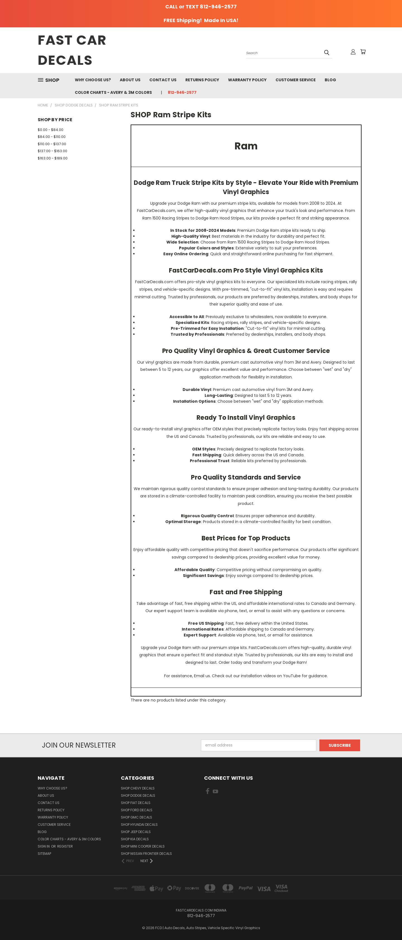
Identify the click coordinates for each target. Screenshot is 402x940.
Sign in (44, 846)
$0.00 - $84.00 (50, 129)
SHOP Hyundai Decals (139, 824)
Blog (330, 80)
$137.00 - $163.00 (52, 151)
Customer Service (296, 80)
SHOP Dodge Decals (138, 795)
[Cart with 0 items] (363, 51)
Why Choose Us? (93, 80)
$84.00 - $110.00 (52, 136)
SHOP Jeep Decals (136, 831)
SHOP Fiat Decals (135, 802)
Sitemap (44, 853)
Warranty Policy (247, 80)
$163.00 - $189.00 (53, 158)
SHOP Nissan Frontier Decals (146, 853)
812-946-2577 (182, 92)
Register (65, 846)
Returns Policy (202, 80)
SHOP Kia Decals (135, 839)
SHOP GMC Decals (136, 817)
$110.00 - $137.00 (52, 144)
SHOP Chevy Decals (138, 788)
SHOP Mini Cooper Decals (143, 846)
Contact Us (162, 80)
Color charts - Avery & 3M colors (113, 92)
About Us (130, 80)
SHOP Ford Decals (136, 810)
